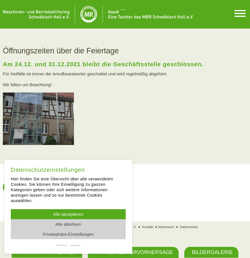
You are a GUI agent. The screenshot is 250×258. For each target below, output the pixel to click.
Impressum (166, 227)
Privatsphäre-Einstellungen (68, 234)
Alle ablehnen (68, 224)
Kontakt (147, 227)
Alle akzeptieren (68, 214)
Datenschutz (189, 227)
